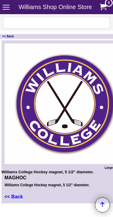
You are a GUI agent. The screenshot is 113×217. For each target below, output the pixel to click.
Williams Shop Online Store (55, 7)
